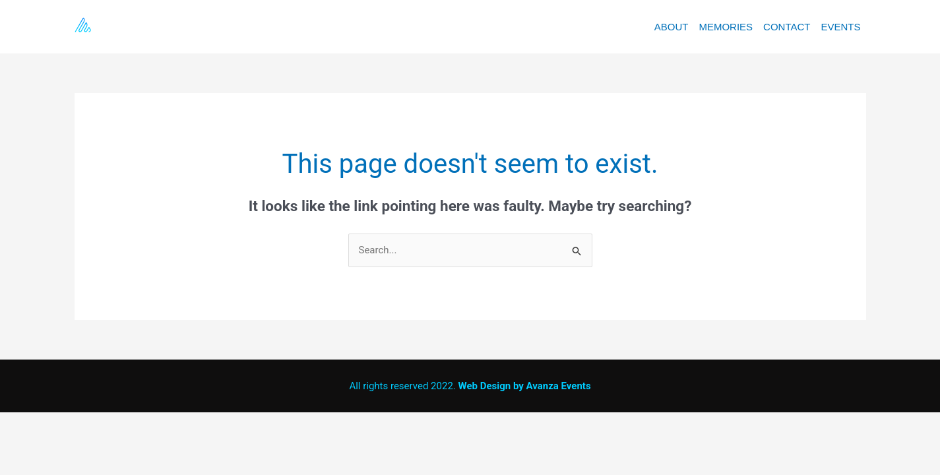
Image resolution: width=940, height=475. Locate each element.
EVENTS (840, 26)
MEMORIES (726, 26)
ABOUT (671, 26)
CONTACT (786, 26)
